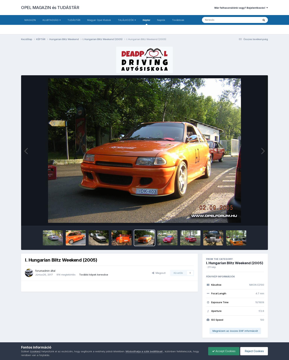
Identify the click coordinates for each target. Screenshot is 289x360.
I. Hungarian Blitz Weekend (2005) (234, 263)
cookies (35, 351)
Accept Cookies (223, 351)
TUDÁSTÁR (73, 19)
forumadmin (42, 270)
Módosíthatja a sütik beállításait (144, 351)
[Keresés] (220, 20)
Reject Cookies (254, 351)
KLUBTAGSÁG (52, 19)
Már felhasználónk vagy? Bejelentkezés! (241, 7)
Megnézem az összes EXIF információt (235, 330)
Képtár (146, 21)
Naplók (161, 19)
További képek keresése (93, 274)
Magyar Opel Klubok (99, 19)
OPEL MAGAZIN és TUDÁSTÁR (50, 7)
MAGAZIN (30, 19)
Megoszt (159, 272)
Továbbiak (178, 19)
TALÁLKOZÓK (127, 19)
